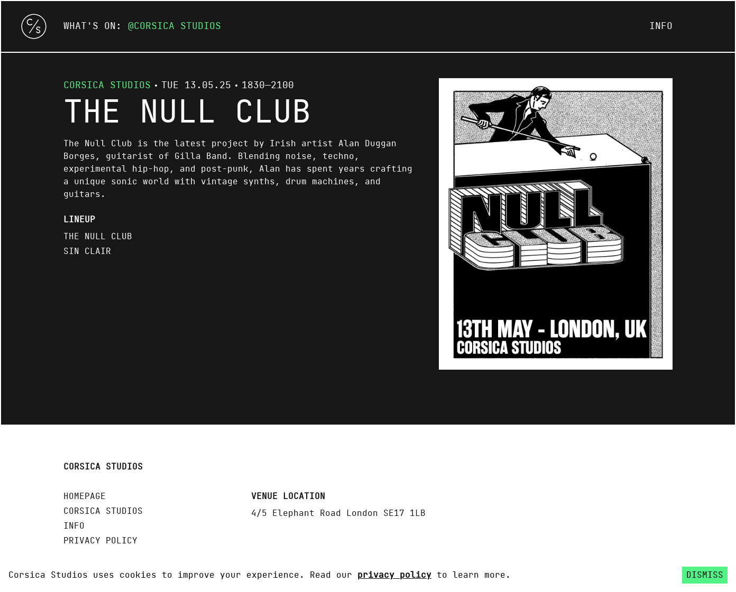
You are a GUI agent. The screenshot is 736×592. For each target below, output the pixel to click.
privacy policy (394, 575)
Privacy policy (100, 541)
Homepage (84, 496)
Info (661, 26)
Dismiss (704, 575)
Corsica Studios (177, 26)
